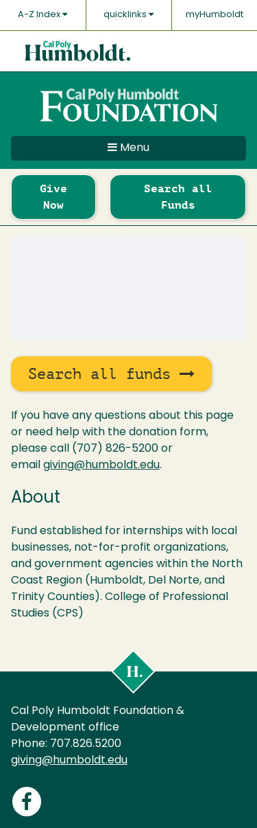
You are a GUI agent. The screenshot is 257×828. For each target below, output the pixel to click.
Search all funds (111, 373)
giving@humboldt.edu (101, 465)
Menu (128, 147)
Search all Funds (178, 196)
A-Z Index (42, 14)
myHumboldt (214, 14)
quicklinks (128, 14)
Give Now (53, 196)
